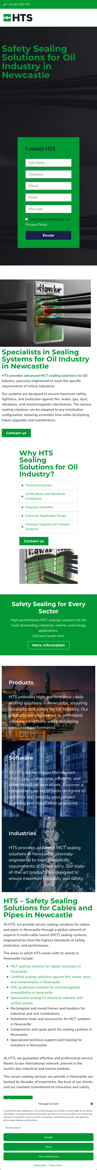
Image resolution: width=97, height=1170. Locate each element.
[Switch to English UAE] (80, 5)
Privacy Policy (55, 1165)
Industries (22, 833)
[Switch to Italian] (73, 5)
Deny (48, 1147)
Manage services (13, 1127)
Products (21, 682)
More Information (48, 645)
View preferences (48, 1156)
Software (21, 758)
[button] (91, 1104)
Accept (48, 1137)
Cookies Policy (40, 1165)
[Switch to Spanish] (69, 5)
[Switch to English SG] (76, 5)
